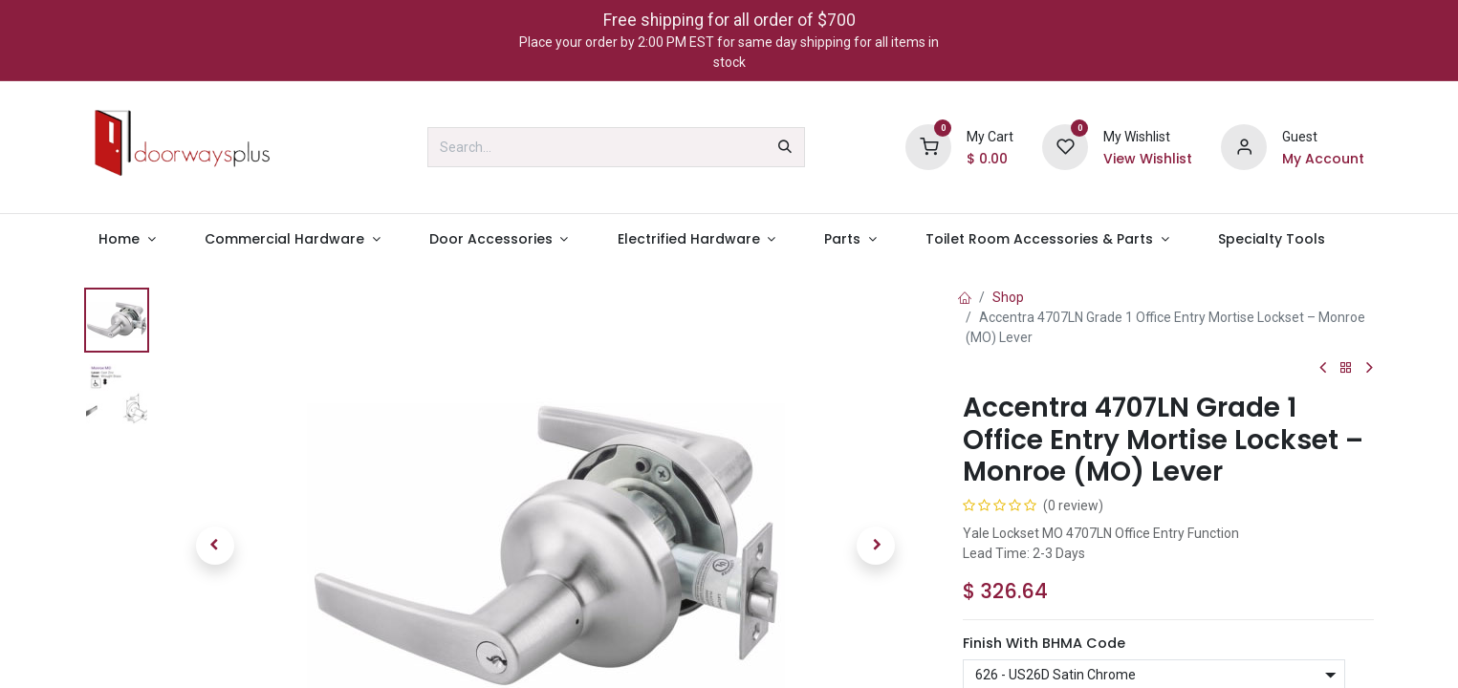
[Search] (785, 147)
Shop (1008, 297)
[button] (215, 546)
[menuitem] (128, 239)
